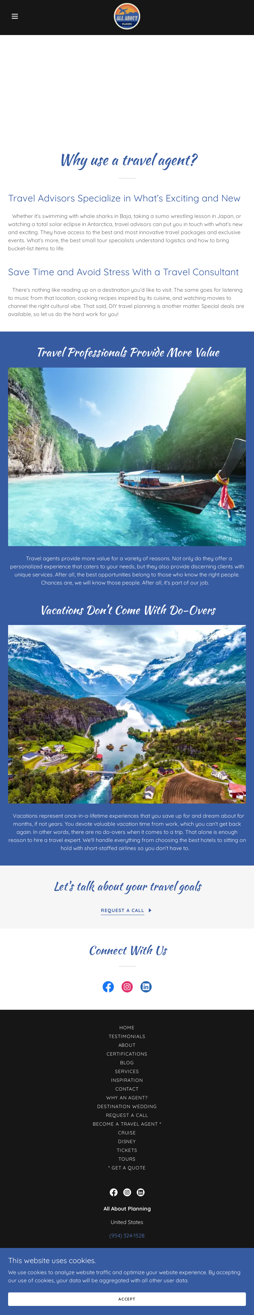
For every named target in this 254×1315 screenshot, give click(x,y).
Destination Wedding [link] (127, 1106)
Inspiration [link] (127, 1080)
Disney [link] (127, 1141)
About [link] (127, 1045)
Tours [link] (127, 1159)
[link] (127, 16)
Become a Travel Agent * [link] (127, 1124)
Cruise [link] (127, 1133)
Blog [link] (127, 1063)
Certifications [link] (127, 1054)
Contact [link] (127, 1089)
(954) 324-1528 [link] (127, 1235)
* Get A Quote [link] (127, 1168)
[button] (26, 16)
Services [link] (127, 1071)
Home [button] (127, 1028)
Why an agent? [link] (127, 1098)
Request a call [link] (127, 1115)
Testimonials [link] (127, 1036)
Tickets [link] (127, 1150)
